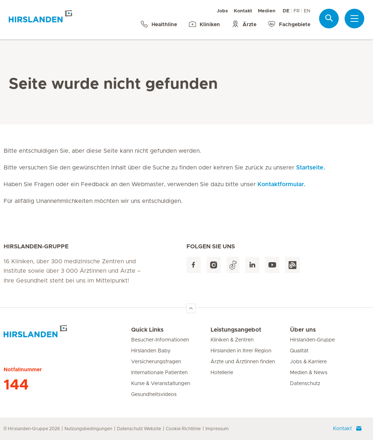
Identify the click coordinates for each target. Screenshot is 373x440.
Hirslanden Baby (150, 350)
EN (307, 11)
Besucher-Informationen (160, 340)
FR (296, 11)
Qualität (299, 350)
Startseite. (310, 168)
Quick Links (147, 330)
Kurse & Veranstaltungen (160, 383)
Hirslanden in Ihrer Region (241, 350)
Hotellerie (222, 372)
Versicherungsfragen (156, 361)
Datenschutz (305, 383)
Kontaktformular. (281, 184)
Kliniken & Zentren (232, 340)
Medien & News (308, 372)
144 (16, 385)
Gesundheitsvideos (154, 394)
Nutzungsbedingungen (88, 429)
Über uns (303, 330)
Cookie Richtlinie (183, 429)
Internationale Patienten (159, 372)
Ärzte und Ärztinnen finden (243, 361)
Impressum (217, 429)
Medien (266, 11)
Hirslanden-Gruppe (312, 340)
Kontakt (243, 11)
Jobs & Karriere (308, 361)
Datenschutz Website (139, 429)
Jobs (222, 11)
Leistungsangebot (236, 330)
